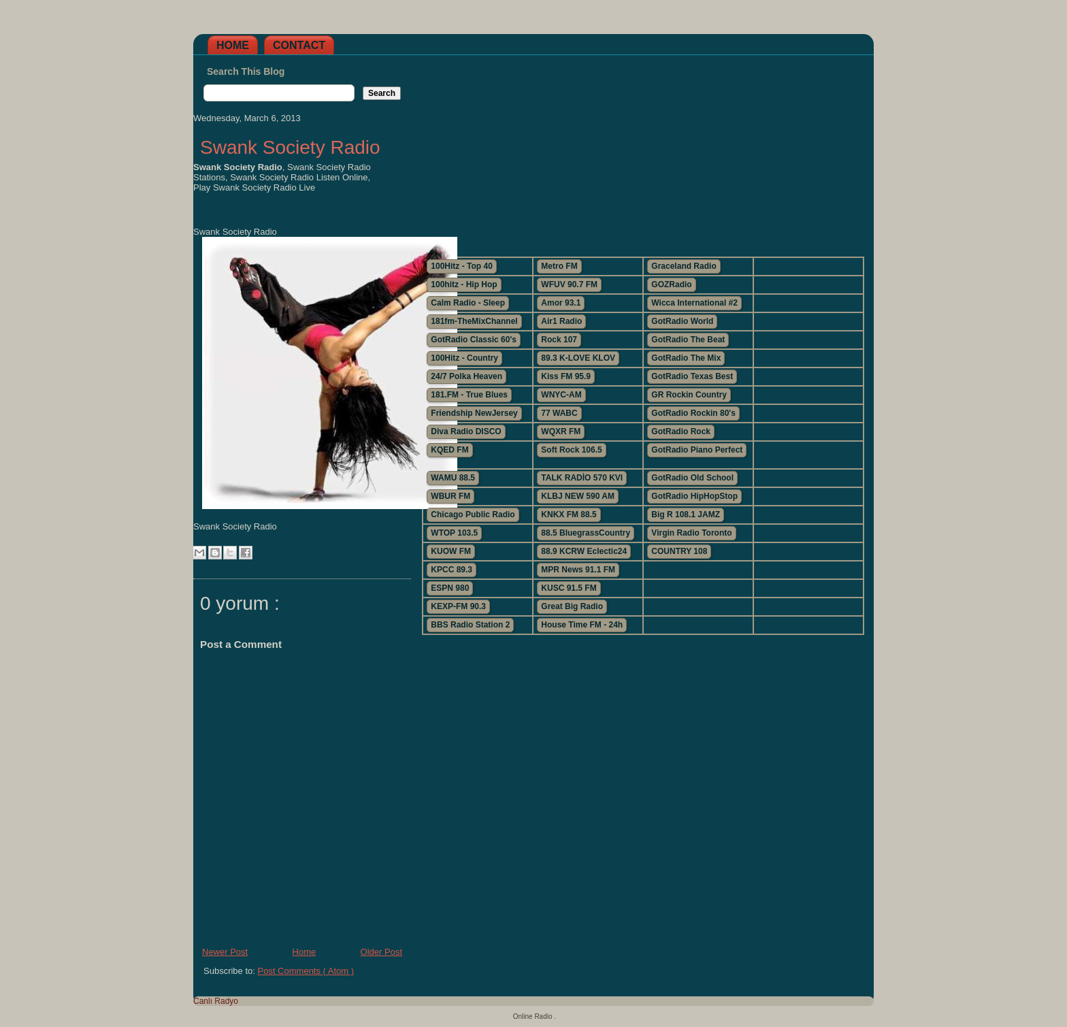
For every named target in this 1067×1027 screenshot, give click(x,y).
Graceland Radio (683, 266)
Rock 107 (559, 339)
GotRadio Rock (680, 431)
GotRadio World (682, 321)
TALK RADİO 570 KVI (582, 478)
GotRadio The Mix (686, 358)
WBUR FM (450, 496)
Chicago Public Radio (472, 514)
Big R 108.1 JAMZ (685, 514)
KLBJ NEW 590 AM (577, 496)
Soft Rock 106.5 (571, 450)
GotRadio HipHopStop (694, 496)
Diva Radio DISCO (466, 431)
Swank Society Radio (290, 147)
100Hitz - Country (464, 358)
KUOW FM (451, 551)
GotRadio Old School (692, 478)
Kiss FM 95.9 (566, 376)
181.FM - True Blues (469, 395)
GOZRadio (671, 284)
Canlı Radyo (215, 1001)
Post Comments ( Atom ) (306, 971)
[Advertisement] (642, 150)
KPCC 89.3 (451, 569)
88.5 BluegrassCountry (585, 533)
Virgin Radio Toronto (691, 533)
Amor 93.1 (560, 303)
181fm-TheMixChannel (474, 321)
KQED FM (449, 450)
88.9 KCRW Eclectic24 (584, 551)
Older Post (381, 952)
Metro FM (559, 266)
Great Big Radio (572, 606)
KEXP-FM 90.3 (458, 606)
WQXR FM (560, 431)
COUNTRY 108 (679, 551)
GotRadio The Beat (688, 339)
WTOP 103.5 (454, 533)
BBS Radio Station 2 (470, 625)
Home (232, 45)
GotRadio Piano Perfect (696, 450)
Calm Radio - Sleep (468, 303)
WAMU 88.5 (453, 478)
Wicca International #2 (694, 303)
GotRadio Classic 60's (473, 339)
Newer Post (225, 952)
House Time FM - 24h (582, 625)
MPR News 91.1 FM (578, 569)
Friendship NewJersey (474, 413)
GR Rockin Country (689, 395)
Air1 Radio (561, 321)
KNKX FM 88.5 (568, 514)
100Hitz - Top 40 (461, 266)
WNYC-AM (561, 395)
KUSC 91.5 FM (568, 588)
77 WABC (559, 413)
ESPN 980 (450, 588)
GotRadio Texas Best (692, 376)
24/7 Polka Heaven (466, 376)
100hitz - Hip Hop (464, 284)
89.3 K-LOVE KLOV (578, 358)
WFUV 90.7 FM (569, 284)
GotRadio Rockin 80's (693, 413)
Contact (299, 45)
